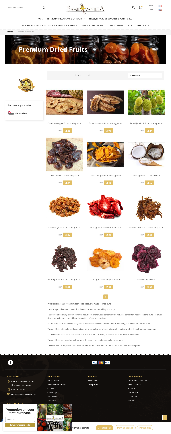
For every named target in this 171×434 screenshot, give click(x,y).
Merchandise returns (57, 384)
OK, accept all (104, 427)
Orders (50, 388)
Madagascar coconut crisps (146, 175)
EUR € (151, 6)
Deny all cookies (125, 427)
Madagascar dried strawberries (105, 227)
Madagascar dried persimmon (106, 279)
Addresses (52, 396)
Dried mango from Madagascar (105, 175)
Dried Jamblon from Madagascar (64, 279)
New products (94, 384)
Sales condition (134, 384)
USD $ (151, 10)
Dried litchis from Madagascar (65, 175)
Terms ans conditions (137, 380)
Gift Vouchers (21, 113)
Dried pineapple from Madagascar (64, 123)
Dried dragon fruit (146, 279)
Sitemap (131, 400)
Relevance (146, 75)
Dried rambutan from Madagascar (146, 227)
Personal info (53, 380)
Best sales (92, 380)
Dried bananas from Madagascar (105, 123)
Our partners (134, 392)
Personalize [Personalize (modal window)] (145, 427)
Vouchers (51, 400)
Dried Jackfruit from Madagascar (146, 123)
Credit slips (52, 392)
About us (132, 388)
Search (44, 7)
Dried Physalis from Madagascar (64, 227)
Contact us (132, 396)
